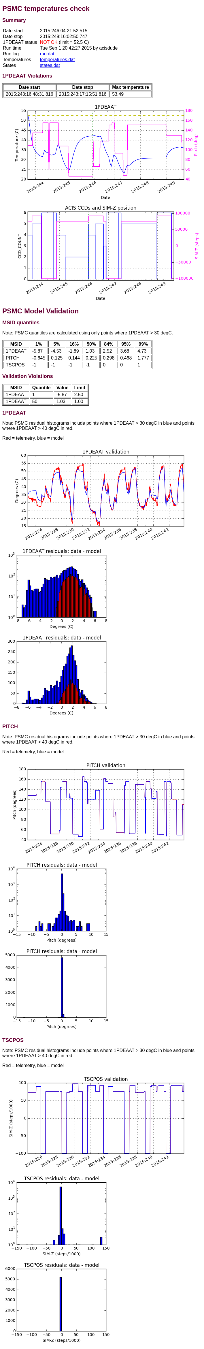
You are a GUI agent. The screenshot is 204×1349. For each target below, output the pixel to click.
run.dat (47, 53)
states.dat (50, 65)
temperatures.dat (57, 59)
